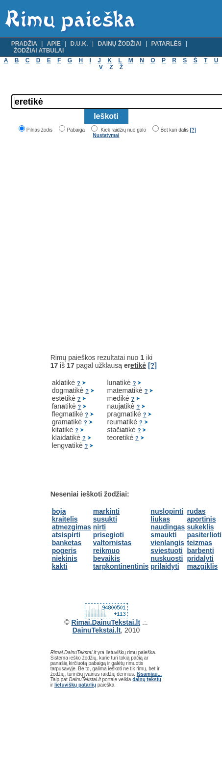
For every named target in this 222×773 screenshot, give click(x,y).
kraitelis (65, 519)
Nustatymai (106, 135)
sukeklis (200, 527)
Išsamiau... (149, 674)
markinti (106, 511)
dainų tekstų (146, 679)
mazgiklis (202, 566)
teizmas (199, 543)
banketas (67, 543)
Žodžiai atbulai (39, 50)
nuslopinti (166, 511)
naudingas (167, 527)
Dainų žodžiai (119, 43)
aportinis (201, 519)
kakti (60, 566)
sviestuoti (166, 550)
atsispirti (66, 535)
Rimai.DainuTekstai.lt (106, 622)
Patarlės (166, 43)
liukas (160, 519)
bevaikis (106, 558)
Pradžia (24, 43)
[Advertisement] (94, 246)
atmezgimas (71, 527)
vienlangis (167, 543)
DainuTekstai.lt (97, 630)
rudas (196, 511)
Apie (54, 43)
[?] (193, 130)
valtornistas (112, 543)
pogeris (64, 550)
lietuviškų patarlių (75, 685)
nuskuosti (166, 558)
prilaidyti (164, 566)
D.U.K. (79, 43)
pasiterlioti (204, 535)
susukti (105, 519)
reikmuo (106, 550)
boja (59, 511)
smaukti (163, 535)
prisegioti (108, 535)
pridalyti (200, 558)
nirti (99, 527)
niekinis (64, 558)
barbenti (200, 550)
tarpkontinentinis (121, 566)
